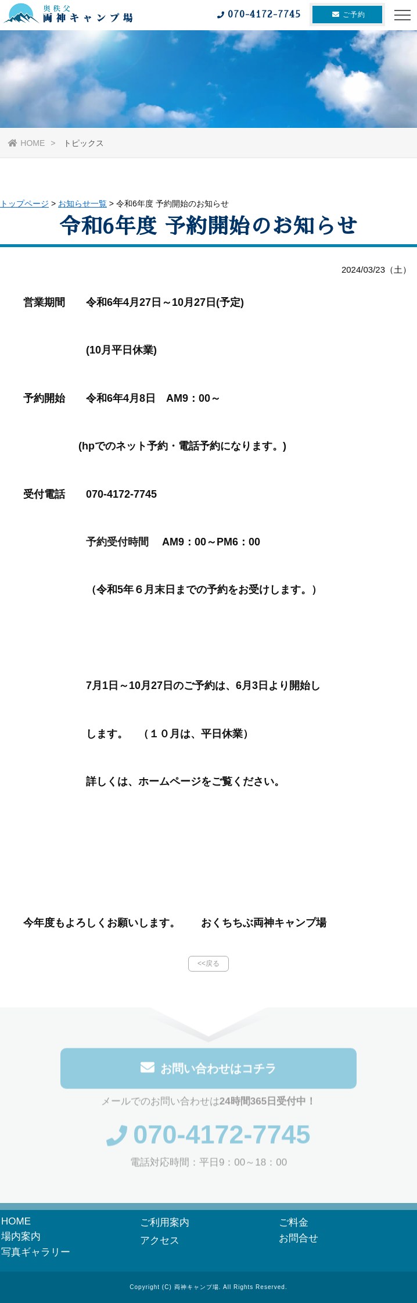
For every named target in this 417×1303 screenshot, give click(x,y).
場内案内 (21, 1236)
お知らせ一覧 (82, 203)
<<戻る (208, 963)
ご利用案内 (164, 1222)
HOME (26, 143)
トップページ (24, 203)
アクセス (159, 1240)
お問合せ (298, 1238)
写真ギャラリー (35, 1252)
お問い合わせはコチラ (208, 1070)
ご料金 (293, 1222)
